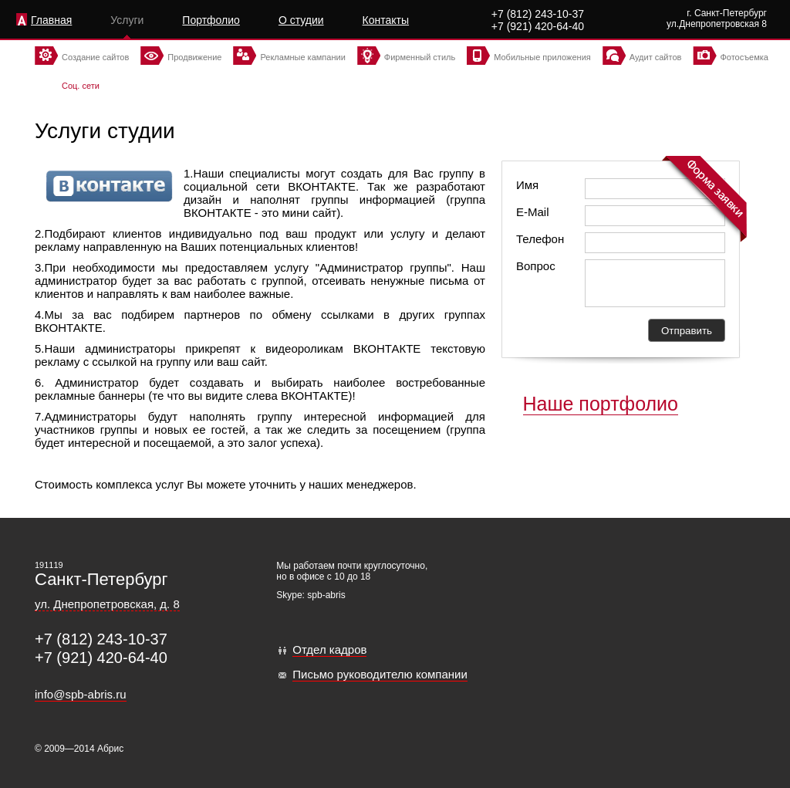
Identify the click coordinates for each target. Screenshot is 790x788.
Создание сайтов (95, 57)
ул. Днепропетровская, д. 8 (107, 603)
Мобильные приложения (542, 57)
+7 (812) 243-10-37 (537, 14)
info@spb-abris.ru (81, 694)
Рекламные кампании (302, 57)
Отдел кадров (329, 649)
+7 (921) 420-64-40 (537, 26)
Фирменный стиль (419, 57)
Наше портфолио (601, 403)
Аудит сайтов (656, 57)
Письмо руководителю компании (380, 674)
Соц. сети (81, 85)
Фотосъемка (744, 57)
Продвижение (194, 57)
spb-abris (326, 595)
